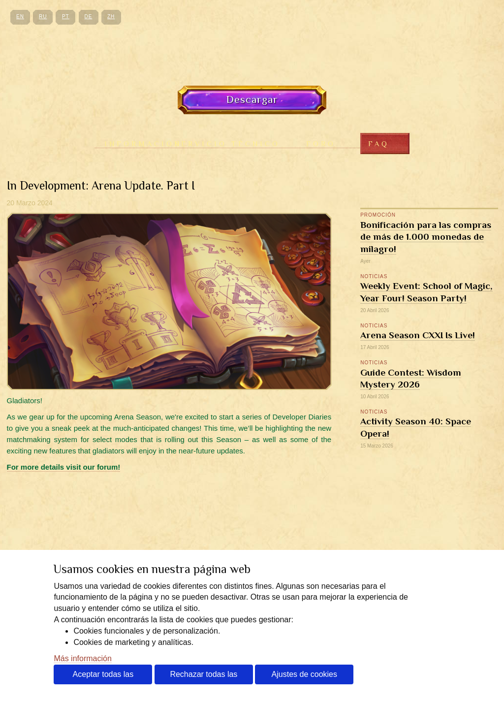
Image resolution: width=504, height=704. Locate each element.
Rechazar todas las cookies (203, 677)
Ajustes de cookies (304, 674)
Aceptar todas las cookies (103, 677)
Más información (82, 658)
